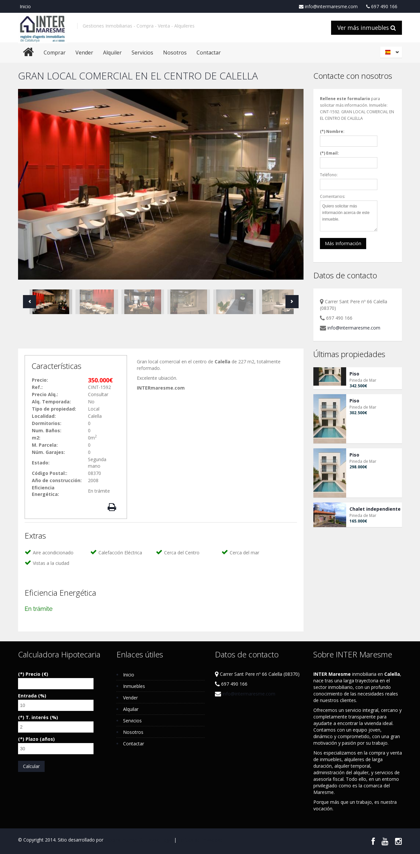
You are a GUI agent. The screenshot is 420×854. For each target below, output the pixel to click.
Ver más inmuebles (366, 28)
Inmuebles (134, 686)
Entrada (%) (32, 696)
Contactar (209, 52)
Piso (354, 374)
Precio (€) (37, 674)
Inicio (25, 6)
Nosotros (175, 52)
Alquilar (130, 709)
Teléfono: (329, 175)
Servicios (142, 52)
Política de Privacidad (200, 840)
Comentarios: (332, 196)
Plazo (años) (40, 739)
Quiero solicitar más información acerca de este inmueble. (348, 216)
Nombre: (335, 131)
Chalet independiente (375, 509)
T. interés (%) (42, 717)
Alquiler (112, 52)
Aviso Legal (160, 840)
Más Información (343, 243)
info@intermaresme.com (328, 6)
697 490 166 (381, 6)
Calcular (31, 766)
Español (392, 52)
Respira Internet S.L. (126, 840)
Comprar (55, 52)
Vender (84, 52)
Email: (332, 153)
